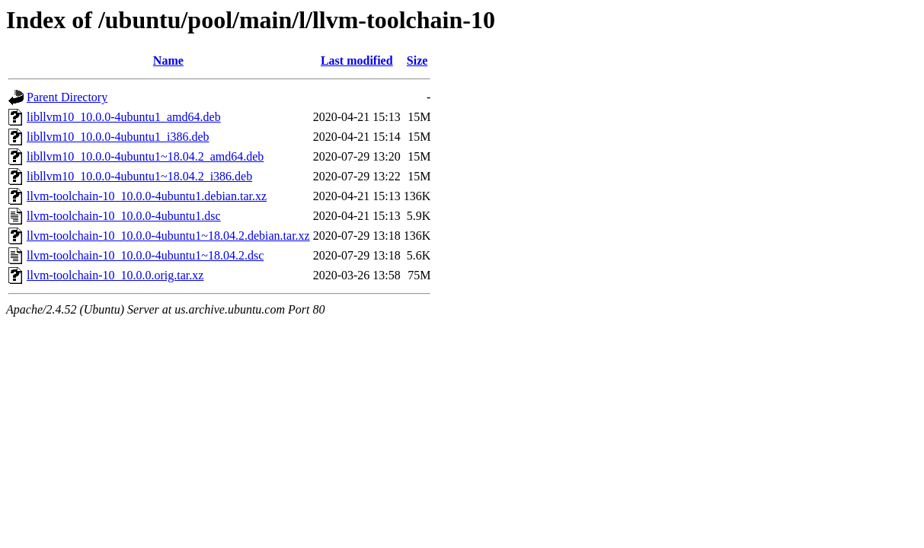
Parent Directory (67, 97)
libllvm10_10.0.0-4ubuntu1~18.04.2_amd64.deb (145, 156)
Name (168, 60)
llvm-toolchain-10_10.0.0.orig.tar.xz (115, 275)
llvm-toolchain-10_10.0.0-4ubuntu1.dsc (124, 215)
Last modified (357, 60)
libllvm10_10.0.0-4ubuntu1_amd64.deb (124, 116)
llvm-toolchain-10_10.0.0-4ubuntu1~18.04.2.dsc (145, 255)
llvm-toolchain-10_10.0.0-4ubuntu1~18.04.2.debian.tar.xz (168, 235)
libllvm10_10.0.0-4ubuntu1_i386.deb (118, 136)
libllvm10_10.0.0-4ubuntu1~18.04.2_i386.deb (139, 176)
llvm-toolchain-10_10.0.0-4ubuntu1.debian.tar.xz (147, 196)
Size (417, 60)
